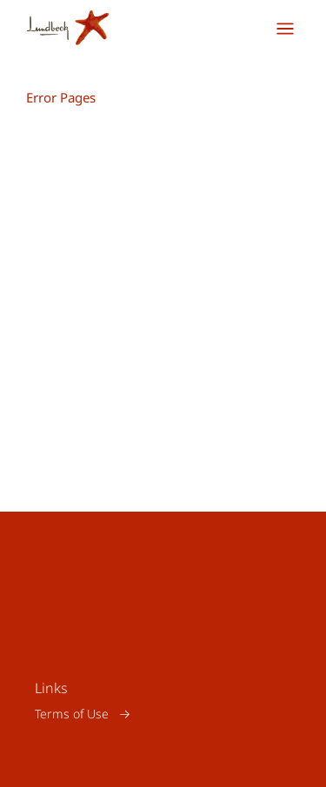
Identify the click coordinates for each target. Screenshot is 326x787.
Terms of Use (72, 713)
